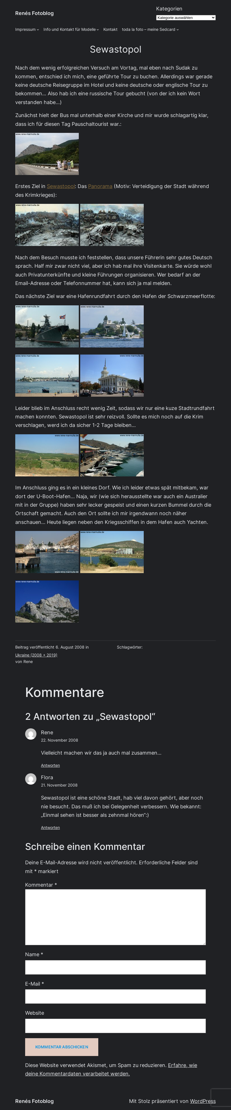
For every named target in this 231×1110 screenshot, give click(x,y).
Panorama (100, 186)
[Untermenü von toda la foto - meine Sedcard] (177, 29)
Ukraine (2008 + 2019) (36, 655)
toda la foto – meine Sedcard (148, 29)
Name (34, 954)
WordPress (203, 1101)
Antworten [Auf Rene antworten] (50, 765)
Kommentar (41, 885)
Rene (47, 732)
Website (34, 1013)
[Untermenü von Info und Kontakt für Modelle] (98, 29)
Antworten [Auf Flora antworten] (50, 827)
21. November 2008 (59, 785)
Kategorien (169, 9)
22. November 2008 (59, 740)
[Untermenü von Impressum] (38, 29)
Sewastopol (61, 186)
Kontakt (110, 29)
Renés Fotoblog (34, 13)
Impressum (25, 29)
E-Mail (34, 984)
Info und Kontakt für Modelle (69, 29)
